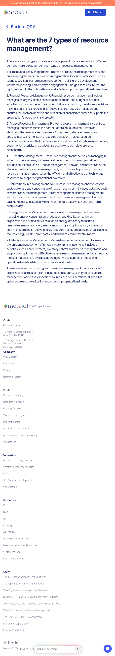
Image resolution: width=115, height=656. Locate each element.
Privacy (24, 648)
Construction (10, 486)
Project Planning (11, 421)
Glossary (7, 525)
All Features (9, 531)
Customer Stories (12, 551)
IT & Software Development (17, 480)
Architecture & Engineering (17, 460)
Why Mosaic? (10, 356)
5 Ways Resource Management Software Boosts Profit (31, 603)
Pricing (7, 370)
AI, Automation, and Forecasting (20, 435)
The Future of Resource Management (22, 616)
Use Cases (8, 363)
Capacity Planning (12, 408)
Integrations (9, 441)
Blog (5, 511)
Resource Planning (13, 395)
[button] (109, 12)
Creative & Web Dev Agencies (18, 466)
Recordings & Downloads (16, 538)
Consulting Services (13, 558)
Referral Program (12, 376)
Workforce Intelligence (15, 415)
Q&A (5, 518)
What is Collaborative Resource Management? (27, 610)
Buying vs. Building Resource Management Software (30, 596)
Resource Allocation (13, 401)
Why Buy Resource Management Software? (25, 590)
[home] (16, 12)
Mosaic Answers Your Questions (20, 545)
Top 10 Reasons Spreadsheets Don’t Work (25, 576)
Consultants (9, 473)
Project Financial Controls (16, 428)
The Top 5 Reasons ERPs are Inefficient (23, 583)
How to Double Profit (14, 630)
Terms (32, 648)
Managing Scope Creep (15, 623)
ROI (5, 505)
